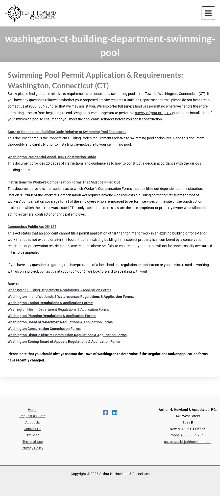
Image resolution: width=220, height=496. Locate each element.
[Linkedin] (115, 412)
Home (32, 410)
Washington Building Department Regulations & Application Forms (59, 290)
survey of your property (153, 113)
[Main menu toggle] (208, 13)
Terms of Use (32, 442)
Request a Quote (32, 416)
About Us (32, 423)
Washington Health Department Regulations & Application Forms (58, 309)
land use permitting (150, 106)
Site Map (32, 435)
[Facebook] (106, 412)
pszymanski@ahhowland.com (187, 442)
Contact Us (32, 429)
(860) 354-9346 (193, 435)
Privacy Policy (32, 448)
